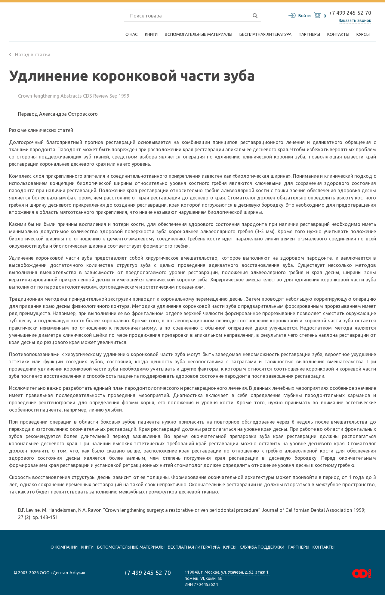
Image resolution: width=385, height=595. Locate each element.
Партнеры (309, 34)
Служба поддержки (262, 547)
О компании (64, 547)
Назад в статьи (29, 54)
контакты (323, 547)
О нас (131, 34)
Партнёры (298, 547)
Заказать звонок (355, 20)
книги (87, 547)
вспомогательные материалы (131, 547)
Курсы (363, 34)
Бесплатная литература (265, 34)
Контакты (338, 34)
